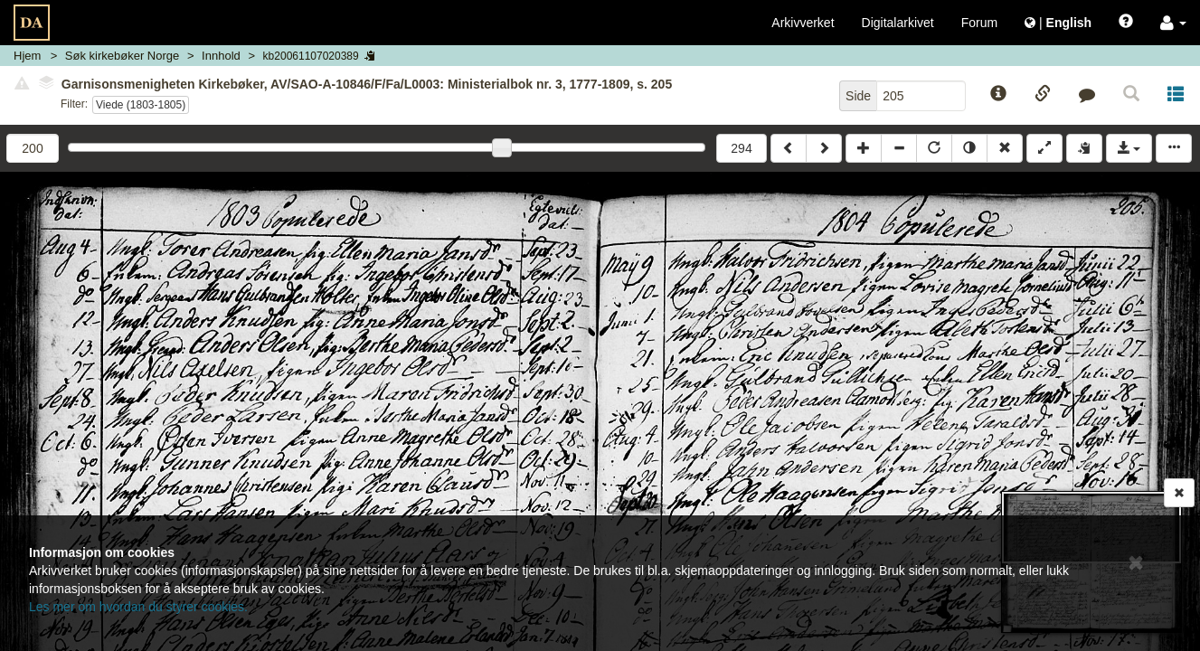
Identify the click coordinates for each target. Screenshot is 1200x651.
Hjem (27, 55)
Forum (979, 22)
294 (741, 148)
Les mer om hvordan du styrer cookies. (138, 606)
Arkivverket (802, 22)
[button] (1173, 22)
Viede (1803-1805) (140, 105)
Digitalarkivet (898, 22)
